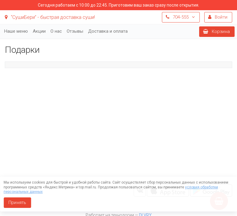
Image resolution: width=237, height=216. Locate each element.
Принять (17, 202)
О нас (56, 31)
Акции (39, 31)
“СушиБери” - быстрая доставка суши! (50, 17)
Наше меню (16, 31)
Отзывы (75, 31)
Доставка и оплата (108, 31)
